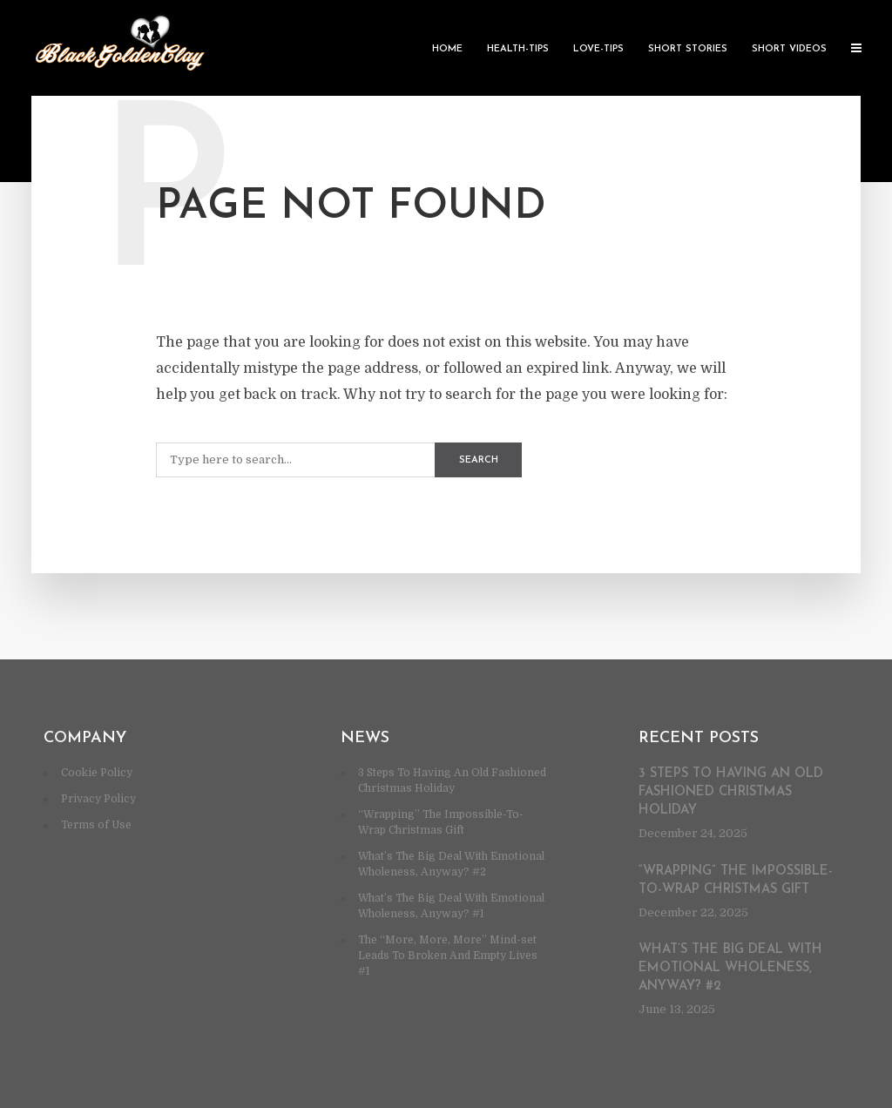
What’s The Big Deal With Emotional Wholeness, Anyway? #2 (730, 968)
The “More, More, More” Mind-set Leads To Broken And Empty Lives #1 (447, 955)
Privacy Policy (98, 799)
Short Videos (789, 49)
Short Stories (687, 49)
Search (478, 460)
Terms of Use (96, 825)
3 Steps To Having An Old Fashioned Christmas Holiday (731, 792)
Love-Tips (598, 49)
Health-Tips (518, 49)
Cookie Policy (96, 773)
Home (447, 49)
